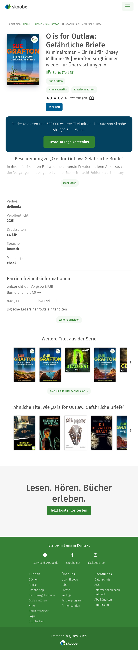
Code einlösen (38, 600)
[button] (130, 362)
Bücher (38, 24)
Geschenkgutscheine (41, 595)
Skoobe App (36, 590)
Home (26, 24)
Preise (33, 584)
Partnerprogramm (73, 600)
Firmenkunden (71, 605)
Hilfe (32, 605)
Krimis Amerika (58, 89)
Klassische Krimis (84, 89)
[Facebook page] (73, 558)
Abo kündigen (103, 599)
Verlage (67, 595)
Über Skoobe (70, 579)
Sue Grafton (52, 24)
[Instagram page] (96, 558)
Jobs (64, 584)
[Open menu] (128, 6)
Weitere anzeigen (69, 319)
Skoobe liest (36, 621)
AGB (97, 584)
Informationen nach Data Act (107, 592)
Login (32, 616)
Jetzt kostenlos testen (69, 510)
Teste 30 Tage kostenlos (69, 142)
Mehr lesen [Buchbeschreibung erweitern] (69, 182)
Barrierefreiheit (39, 611)
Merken (54, 107)
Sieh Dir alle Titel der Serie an (69, 391)
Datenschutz (102, 579)
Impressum (102, 604)
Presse (66, 590)
